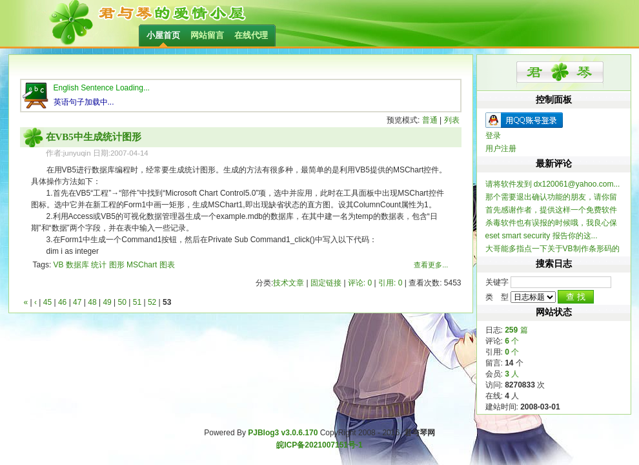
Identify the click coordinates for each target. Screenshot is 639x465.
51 (137, 302)
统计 (99, 264)
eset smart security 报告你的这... (541, 235)
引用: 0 (390, 282)
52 (152, 302)
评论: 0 (360, 282)
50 (122, 302)
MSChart (142, 264)
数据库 (77, 264)
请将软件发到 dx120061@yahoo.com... (552, 184)
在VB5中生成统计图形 (93, 137)
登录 (493, 135)
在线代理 (251, 35)
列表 (452, 120)
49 (107, 302)
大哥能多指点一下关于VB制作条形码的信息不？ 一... (552, 249)
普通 (430, 120)
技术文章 (288, 282)
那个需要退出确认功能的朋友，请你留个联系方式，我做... (551, 197)
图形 (117, 264)
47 (77, 302)
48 (92, 302)
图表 (167, 264)
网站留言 (207, 35)
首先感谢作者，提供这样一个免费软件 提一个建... (551, 210)
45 (47, 302)
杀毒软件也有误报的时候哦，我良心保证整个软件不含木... (551, 223)
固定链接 (325, 282)
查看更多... (431, 265)
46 (62, 302)
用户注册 (500, 148)
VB (59, 264)
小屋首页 (163, 35)
